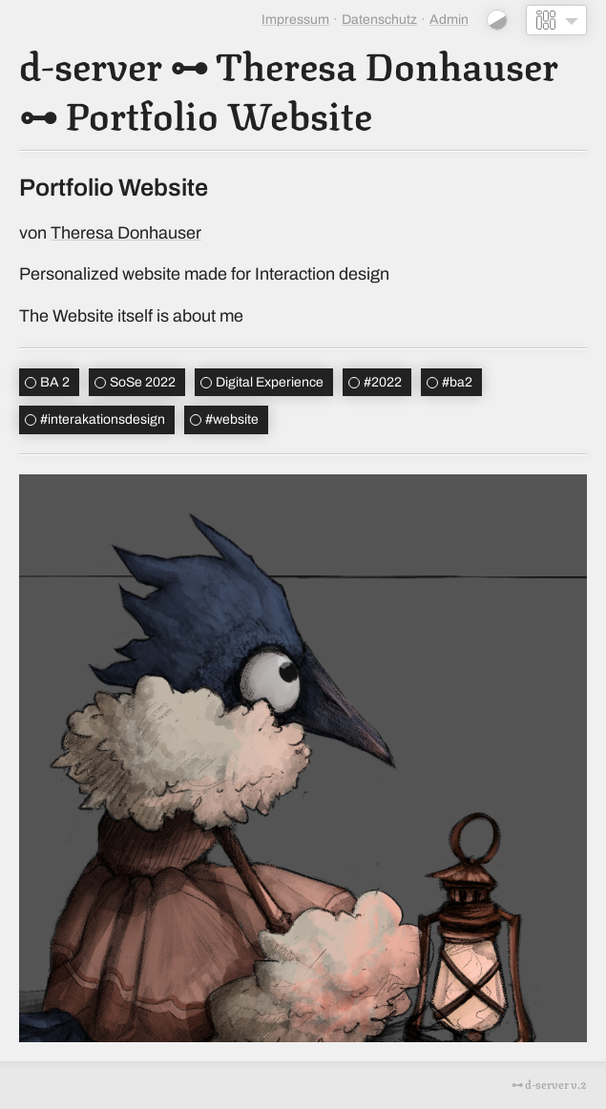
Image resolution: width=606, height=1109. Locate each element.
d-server (90, 63)
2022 (383, 382)
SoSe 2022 (143, 382)
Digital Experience (270, 382)
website (232, 419)
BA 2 (55, 382)
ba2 (457, 382)
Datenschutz (379, 19)
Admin (449, 19)
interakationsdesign (102, 419)
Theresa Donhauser (387, 63)
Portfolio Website (218, 112)
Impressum (295, 19)
